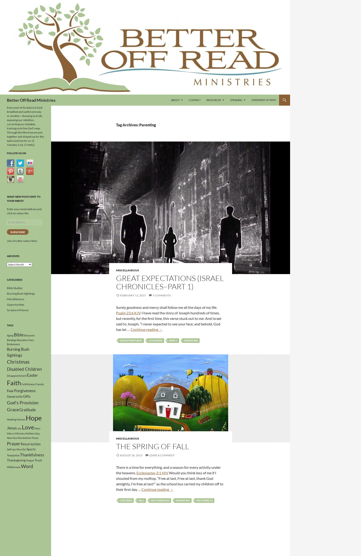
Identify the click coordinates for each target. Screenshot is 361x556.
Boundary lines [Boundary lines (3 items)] (25, 340)
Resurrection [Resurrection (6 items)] (31, 444)
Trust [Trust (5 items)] (38, 460)
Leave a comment (162, 455)
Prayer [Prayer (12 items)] (13, 443)
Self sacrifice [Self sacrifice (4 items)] (14, 449)
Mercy (173, 340)
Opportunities (15, 304)
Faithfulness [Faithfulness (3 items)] (28, 384)
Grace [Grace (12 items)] (13, 409)
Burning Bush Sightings (21, 293)
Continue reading (147, 329)
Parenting (191, 340)
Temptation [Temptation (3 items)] (13, 455)
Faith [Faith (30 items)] (14, 383)
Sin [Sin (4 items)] (24, 449)
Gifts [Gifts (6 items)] (27, 396)
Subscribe (17, 232)
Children (126, 500)
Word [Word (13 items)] (27, 466)
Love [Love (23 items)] (28, 427)
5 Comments (162, 295)
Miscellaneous (127, 270)
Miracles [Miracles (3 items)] (20, 433)
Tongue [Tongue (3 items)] (30, 460)
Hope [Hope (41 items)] (34, 418)
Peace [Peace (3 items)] (35, 437)
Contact (195, 99)
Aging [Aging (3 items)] (10, 335)
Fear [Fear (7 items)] (10, 390)
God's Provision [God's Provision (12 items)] (22, 402)
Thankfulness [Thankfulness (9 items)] (32, 454)
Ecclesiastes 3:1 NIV (152, 473)
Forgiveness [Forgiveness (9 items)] (25, 390)
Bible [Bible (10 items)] (19, 334)
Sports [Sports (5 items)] (31, 449)
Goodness (156, 340)
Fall (141, 500)
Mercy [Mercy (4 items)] (11, 433)
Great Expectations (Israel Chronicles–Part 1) (170, 282)
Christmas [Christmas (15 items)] (18, 362)
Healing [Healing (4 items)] (11, 419)
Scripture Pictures (18, 310)
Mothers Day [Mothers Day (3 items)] (32, 433)
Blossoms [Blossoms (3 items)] (29, 335)
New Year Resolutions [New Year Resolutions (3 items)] (19, 437)
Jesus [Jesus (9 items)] (12, 427)
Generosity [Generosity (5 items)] (15, 396)
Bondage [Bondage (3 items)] (12, 340)
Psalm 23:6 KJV (128, 313)
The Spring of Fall (152, 446)
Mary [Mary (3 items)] (38, 428)
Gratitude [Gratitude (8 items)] (27, 409)
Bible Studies (14, 288)
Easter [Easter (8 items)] (32, 375)
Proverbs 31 (204, 500)
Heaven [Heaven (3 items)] (21, 419)
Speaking (236, 99)
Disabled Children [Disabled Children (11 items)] (24, 369)
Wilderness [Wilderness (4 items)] (13, 467)
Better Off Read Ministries (31, 100)
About (175, 99)
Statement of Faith (263, 99)
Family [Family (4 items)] (40, 384)
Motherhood (160, 500)
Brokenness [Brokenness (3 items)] (13, 344)
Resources (214, 99)
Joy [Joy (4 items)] (19, 428)
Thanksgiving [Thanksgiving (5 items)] (16, 460)
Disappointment (131, 340)
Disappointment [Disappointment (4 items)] (16, 375)
